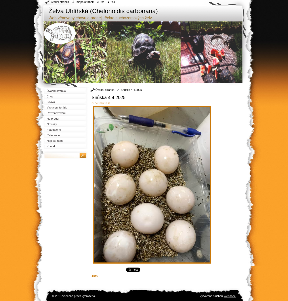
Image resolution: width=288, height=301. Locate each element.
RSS (102, 2)
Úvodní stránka (104, 89)
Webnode (230, 296)
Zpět (95, 275)
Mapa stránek (85, 2)
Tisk (113, 2)
